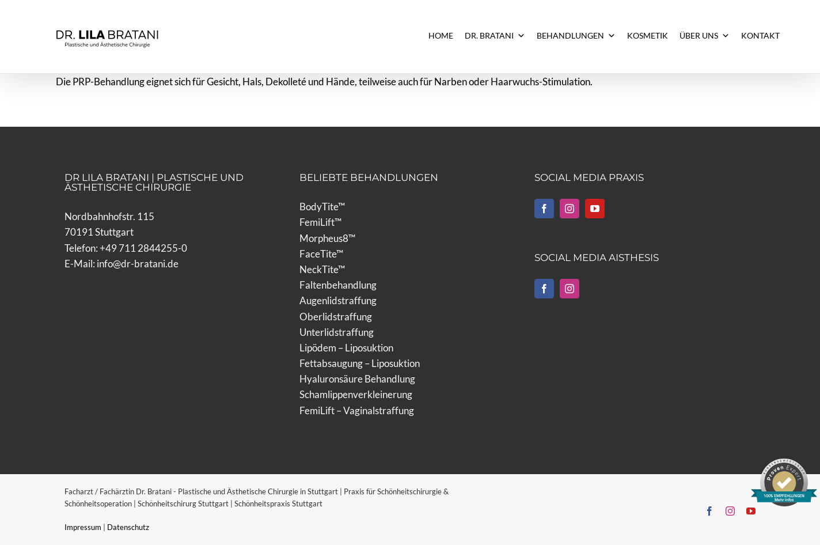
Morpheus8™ (327, 238)
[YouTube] (595, 208)
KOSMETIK (647, 35)
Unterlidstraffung (336, 332)
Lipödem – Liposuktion (346, 348)
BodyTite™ (322, 206)
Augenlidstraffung (338, 300)
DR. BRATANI (495, 36)
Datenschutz (128, 527)
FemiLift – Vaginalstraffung (356, 410)
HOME (440, 35)
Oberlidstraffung (335, 317)
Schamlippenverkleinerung (355, 394)
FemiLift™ (320, 222)
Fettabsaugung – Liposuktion (359, 363)
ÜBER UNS (704, 36)
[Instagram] (569, 208)
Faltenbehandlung (338, 285)
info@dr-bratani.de (138, 264)
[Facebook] (544, 208)
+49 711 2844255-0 (143, 248)
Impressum (83, 527)
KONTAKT (760, 35)
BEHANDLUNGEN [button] (576, 36)
